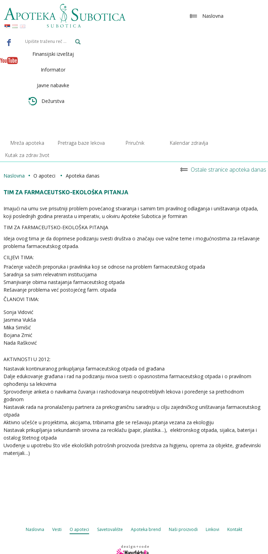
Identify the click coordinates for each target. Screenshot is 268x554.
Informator (53, 69)
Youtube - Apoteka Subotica (9, 60)
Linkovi (212, 529)
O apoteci (79, 529)
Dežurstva (46, 101)
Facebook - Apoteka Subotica (9, 42)
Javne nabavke (53, 85)
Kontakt (234, 529)
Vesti (57, 529)
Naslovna (14, 175)
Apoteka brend (146, 529)
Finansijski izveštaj (53, 54)
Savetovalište (110, 529)
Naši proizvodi (183, 529)
